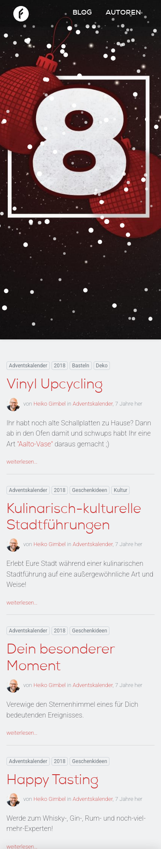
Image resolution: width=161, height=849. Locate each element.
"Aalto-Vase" (35, 444)
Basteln (80, 366)
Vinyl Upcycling (54, 385)
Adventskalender (28, 366)
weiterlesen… (21, 461)
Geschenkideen (89, 490)
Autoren (123, 13)
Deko (101, 366)
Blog (82, 13)
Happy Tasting (52, 781)
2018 (59, 366)
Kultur (121, 490)
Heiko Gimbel (49, 403)
